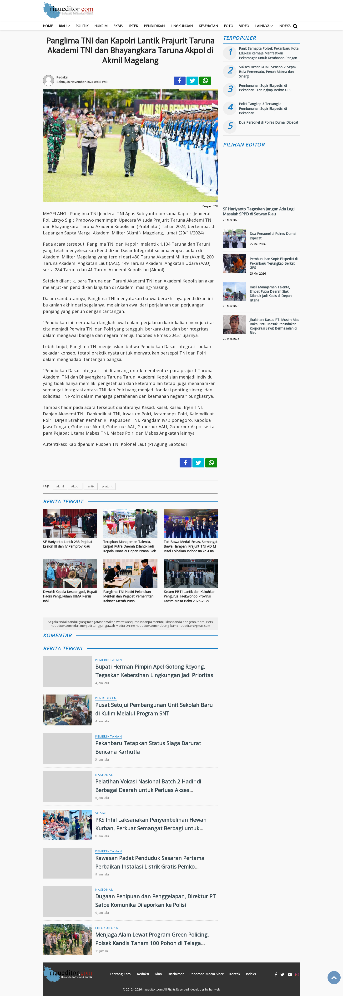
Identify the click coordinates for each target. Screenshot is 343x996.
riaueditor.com (152, 989)
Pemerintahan (108, 660)
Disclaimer (175, 974)
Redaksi (143, 974)
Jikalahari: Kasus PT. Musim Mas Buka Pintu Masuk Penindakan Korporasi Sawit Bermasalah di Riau (274, 326)
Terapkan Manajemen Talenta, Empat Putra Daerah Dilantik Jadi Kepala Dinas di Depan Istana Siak (129, 546)
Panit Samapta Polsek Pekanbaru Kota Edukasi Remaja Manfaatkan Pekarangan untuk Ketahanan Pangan (268, 53)
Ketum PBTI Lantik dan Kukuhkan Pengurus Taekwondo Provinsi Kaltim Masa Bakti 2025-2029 (189, 596)
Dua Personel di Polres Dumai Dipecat (268, 122)
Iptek (133, 26)
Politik (82, 26)
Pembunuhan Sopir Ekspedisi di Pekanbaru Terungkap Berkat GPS (265, 87)
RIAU (62, 26)
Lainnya (262, 26)
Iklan (158, 974)
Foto (228, 26)
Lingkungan (182, 26)
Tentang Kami (120, 974)
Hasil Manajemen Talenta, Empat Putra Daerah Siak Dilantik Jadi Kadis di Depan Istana (271, 293)
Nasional (104, 775)
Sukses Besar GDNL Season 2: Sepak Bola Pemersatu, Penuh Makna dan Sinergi (267, 71)
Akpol (75, 486)
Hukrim (100, 26)
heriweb (214, 989)
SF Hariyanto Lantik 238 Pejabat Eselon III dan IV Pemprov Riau (67, 544)
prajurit (107, 486)
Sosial (101, 813)
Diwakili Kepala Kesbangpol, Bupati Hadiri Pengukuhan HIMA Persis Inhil (70, 596)
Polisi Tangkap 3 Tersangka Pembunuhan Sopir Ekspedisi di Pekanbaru (263, 108)
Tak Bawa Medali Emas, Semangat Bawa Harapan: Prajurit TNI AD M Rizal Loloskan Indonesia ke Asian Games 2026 (190, 546)
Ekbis (118, 26)
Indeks (284, 26)
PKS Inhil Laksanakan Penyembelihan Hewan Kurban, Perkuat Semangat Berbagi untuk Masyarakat (151, 828)
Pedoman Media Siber (206, 974)
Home (48, 26)
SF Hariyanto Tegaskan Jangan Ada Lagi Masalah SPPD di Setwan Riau (258, 211)
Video (244, 26)
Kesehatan (208, 26)
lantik (91, 486)
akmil (60, 486)
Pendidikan (154, 26)
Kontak (234, 974)
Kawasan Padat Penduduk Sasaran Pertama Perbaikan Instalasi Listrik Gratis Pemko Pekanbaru (149, 866)
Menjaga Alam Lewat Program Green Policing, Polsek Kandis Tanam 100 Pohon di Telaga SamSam (152, 943)
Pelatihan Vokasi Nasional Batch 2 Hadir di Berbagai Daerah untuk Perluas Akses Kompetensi (148, 790)
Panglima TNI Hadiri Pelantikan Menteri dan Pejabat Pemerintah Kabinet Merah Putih (128, 596)
